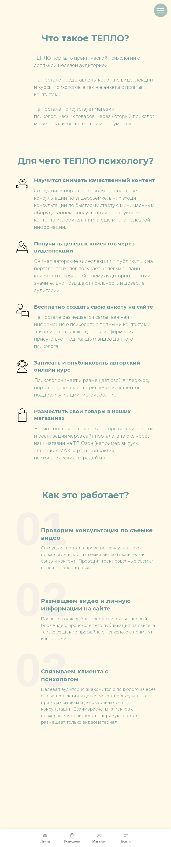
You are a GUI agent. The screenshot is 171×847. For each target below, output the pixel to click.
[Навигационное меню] (160, 10)
